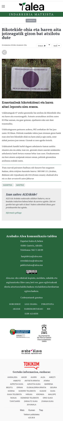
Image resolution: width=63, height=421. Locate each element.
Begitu (9, 387)
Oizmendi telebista (29, 398)
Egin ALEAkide (31, 313)
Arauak (16, 309)
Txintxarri (15, 401)
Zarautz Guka (30, 401)
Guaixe (43, 391)
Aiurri (34, 377)
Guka (52, 391)
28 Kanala (31, 405)
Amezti (52, 377)
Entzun (42, 46)
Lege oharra (31, 304)
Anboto (17, 381)
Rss (48, 309)
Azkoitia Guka (34, 384)
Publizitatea (47, 304)
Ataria (47, 381)
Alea (43, 377)
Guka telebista (14, 394)
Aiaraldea (12, 377)
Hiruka (29, 394)
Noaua (13, 398)
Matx (22, 410)
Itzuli (55, 46)
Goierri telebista (27, 391)
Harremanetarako (33, 309)
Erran (20, 387)
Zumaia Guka (47, 401)
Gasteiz (20, 185)
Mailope (52, 394)
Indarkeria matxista (31, 14)
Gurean (31, 410)
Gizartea (7, 185)
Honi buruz (15, 304)
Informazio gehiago (14, 213)
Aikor (24, 377)
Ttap (41, 410)
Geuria (53, 387)
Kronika (40, 394)
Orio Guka (48, 398)
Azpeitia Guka (16, 384)
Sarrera (31, 21)
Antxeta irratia (32, 381)
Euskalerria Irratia (36, 387)
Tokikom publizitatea (31, 414)
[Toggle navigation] (3, 6)
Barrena (48, 384)
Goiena (11, 391)
